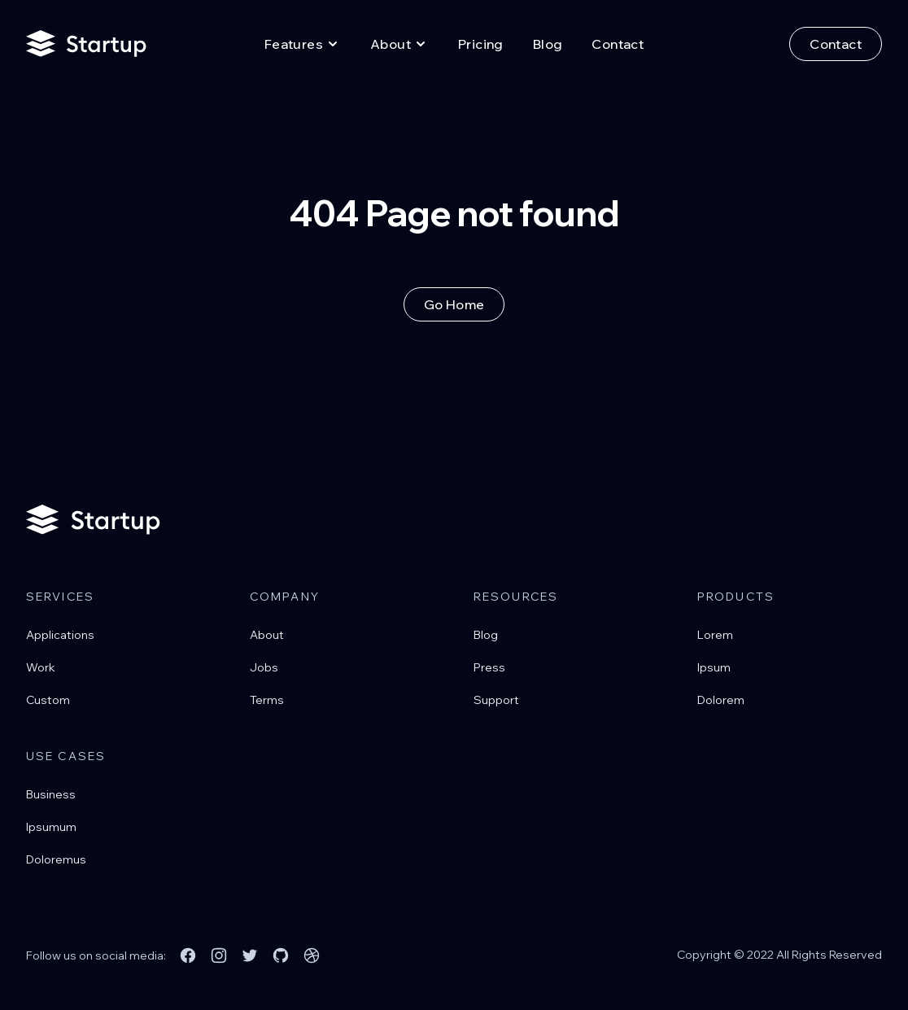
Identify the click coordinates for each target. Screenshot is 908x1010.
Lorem (715, 634)
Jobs (264, 667)
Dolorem (720, 700)
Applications (60, 634)
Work (40, 667)
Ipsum (714, 667)
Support (496, 700)
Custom (48, 700)
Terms (267, 700)
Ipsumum (51, 827)
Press (489, 667)
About (267, 634)
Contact (618, 44)
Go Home (454, 304)
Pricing (481, 44)
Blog (548, 44)
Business (51, 794)
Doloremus (56, 859)
